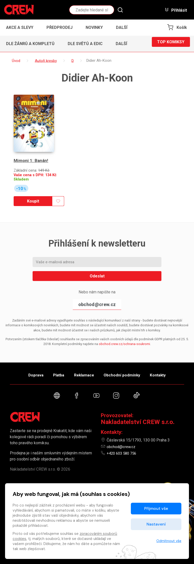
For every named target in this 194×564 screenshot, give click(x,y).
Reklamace (84, 365)
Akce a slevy (19, 27)
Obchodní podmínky (127, 365)
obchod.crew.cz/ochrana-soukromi (124, 332)
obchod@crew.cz (97, 292)
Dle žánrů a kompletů (30, 43)
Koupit (32, 189)
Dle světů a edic (85, 43)
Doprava (25, 365)
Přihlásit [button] (176, 10)
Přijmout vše (156, 508)
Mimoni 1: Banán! (32, 149)
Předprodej (59, 27)
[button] (123, 27)
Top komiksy (170, 43)
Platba (53, 365)
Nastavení (156, 524)
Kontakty (168, 365)
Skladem (21, 168)
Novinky (94, 27)
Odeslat (97, 264)
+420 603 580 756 (123, 446)
